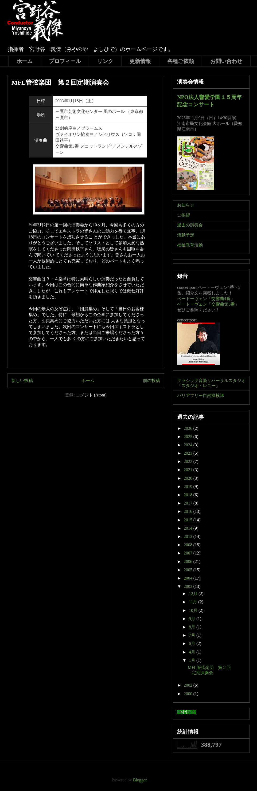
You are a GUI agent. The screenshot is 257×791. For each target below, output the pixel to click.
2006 (188, 561)
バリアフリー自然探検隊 (200, 395)
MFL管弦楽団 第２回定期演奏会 (60, 82)
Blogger (140, 780)
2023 (188, 453)
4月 (192, 652)
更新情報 (140, 61)
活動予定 (185, 235)
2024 (188, 445)
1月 (192, 660)
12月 (193, 593)
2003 (188, 586)
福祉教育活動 (190, 245)
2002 (188, 685)
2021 (188, 469)
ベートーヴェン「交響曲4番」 (206, 298)
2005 (188, 570)
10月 (193, 610)
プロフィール (65, 61)
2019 (188, 486)
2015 (188, 520)
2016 (188, 511)
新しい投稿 (22, 380)
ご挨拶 (183, 215)
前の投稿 (151, 380)
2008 (188, 544)
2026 (188, 428)
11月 (193, 602)
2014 (188, 528)
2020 (188, 478)
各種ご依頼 (180, 61)
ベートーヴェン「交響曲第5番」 (208, 304)
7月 (192, 635)
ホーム (25, 61)
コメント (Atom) (91, 395)
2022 (188, 461)
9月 (192, 618)
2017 (188, 503)
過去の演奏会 (190, 225)
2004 (188, 578)
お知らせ (185, 205)
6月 (192, 643)
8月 (192, 627)
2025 (188, 436)
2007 (188, 553)
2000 (188, 693)
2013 (188, 536)
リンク (105, 61)
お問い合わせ (226, 61)
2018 (188, 495)
